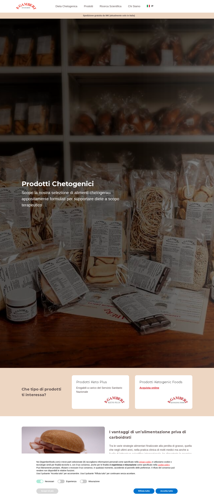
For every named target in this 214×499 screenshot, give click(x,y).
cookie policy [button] (164, 465)
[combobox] (150, 6)
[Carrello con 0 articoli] (195, 6)
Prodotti (88, 6)
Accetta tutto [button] (166, 491)
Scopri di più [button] (47, 491)
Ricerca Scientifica (110, 6)
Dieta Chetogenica (66, 6)
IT (150, 6)
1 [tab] (107, 363)
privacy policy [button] (145, 462)
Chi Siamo (134, 6)
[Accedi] (189, 6)
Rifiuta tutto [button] (144, 491)
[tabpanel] (107, 193)
